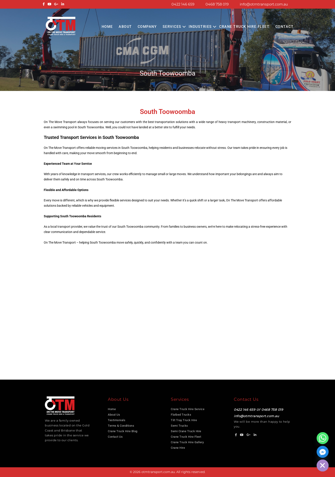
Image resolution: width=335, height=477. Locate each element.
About (125, 27)
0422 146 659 (182, 4)
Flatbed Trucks (181, 414)
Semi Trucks (179, 425)
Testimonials (116, 420)
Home (107, 27)
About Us (114, 414)
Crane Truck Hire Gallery (187, 442)
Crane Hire (178, 447)
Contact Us (115, 436)
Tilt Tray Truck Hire (184, 420)
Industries (200, 27)
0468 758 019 (217, 4)
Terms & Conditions (121, 425)
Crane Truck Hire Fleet (244, 27)
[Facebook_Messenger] (323, 452)
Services (172, 27)
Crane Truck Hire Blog (122, 431)
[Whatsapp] (323, 438)
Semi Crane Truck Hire (186, 431)
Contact (284, 27)
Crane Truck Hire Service (187, 409)
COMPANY (147, 27)
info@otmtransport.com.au (264, 4)
